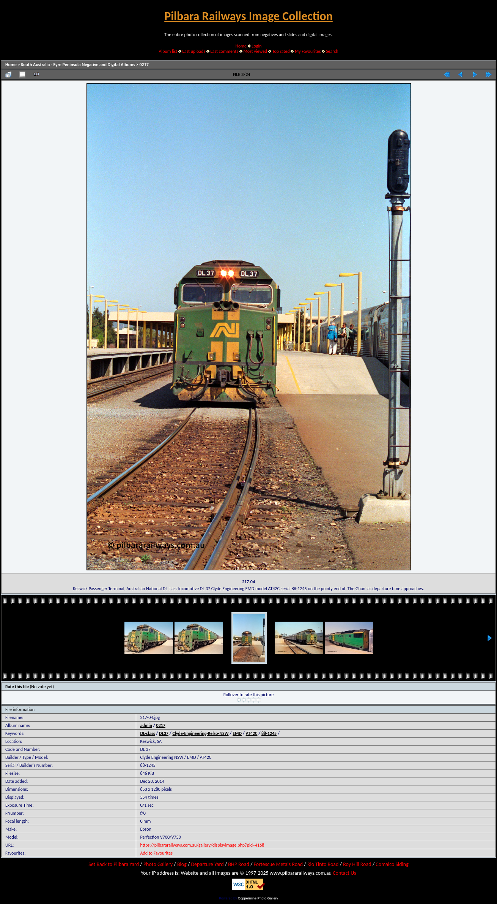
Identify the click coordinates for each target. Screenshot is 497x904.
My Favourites (308, 51)
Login (256, 46)
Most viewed (255, 51)
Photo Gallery (158, 864)
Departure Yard (207, 864)
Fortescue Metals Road (278, 864)
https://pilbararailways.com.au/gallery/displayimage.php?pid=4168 (202, 845)
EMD (237, 733)
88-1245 (269, 733)
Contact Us (344, 873)
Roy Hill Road (357, 864)
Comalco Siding (392, 864)
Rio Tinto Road (322, 864)
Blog (182, 864)
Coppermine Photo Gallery (258, 898)
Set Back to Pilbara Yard (113, 864)
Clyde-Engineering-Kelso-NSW (200, 733)
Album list (168, 51)
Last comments (224, 51)
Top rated (281, 51)
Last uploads (194, 51)
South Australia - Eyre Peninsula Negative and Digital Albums (78, 64)
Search (332, 51)
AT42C (252, 733)
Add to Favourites (156, 853)
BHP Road (238, 864)
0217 (143, 64)
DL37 (163, 733)
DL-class (147, 733)
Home (241, 46)
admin (146, 725)
